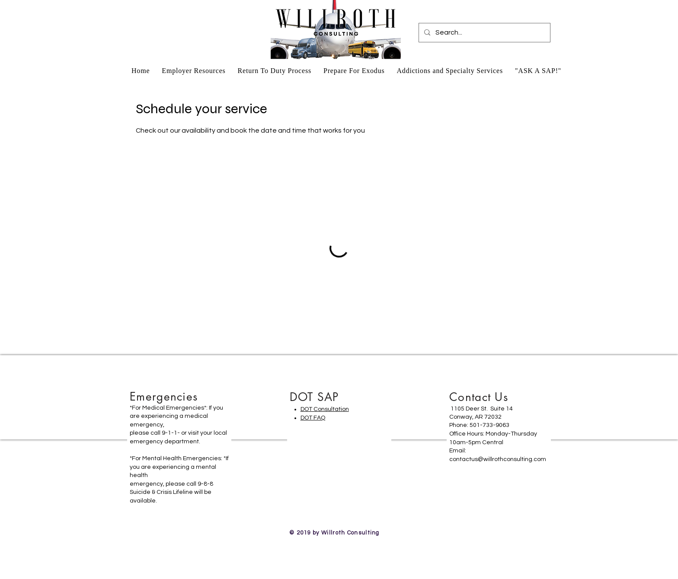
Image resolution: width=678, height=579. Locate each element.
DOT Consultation (325, 409)
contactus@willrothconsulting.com (497, 459)
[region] (179, 451)
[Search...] (483, 32)
